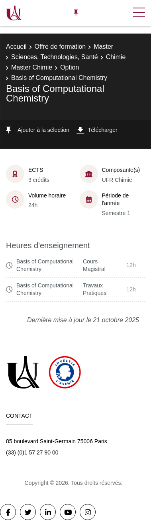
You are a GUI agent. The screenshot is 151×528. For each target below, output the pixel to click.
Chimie (116, 57)
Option (69, 67)
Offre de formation (60, 46)
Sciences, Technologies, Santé (54, 57)
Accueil (16, 46)
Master (103, 46)
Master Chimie (31, 67)
